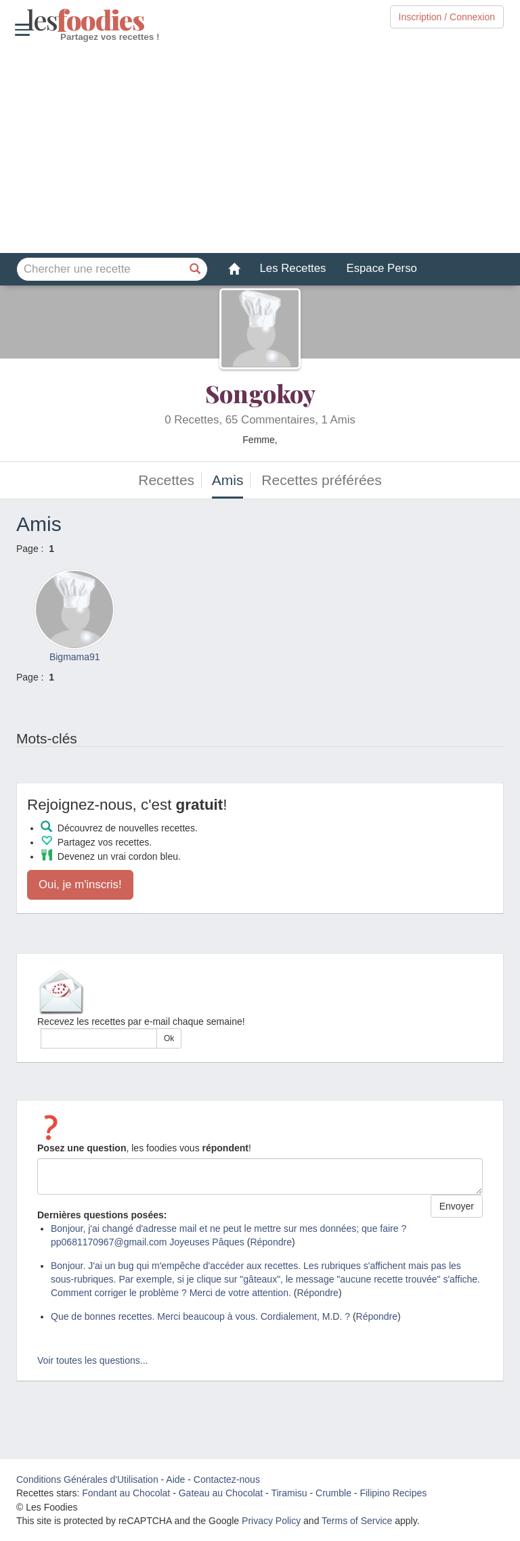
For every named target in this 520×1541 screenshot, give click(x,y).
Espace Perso (381, 268)
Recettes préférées (321, 480)
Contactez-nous (227, 1479)
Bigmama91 (74, 656)
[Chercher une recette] (195, 269)
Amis (228, 480)
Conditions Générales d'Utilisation (87, 1479)
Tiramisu (289, 1493)
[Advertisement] (260, 148)
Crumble (333, 1493)
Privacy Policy (271, 1520)
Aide (175, 1479)
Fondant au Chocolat (126, 1493)
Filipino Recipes (393, 1493)
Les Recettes (293, 268)
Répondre (271, 1242)
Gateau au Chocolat (221, 1493)
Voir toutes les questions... (92, 1360)
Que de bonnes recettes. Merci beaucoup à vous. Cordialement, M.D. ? (200, 1316)
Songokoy (260, 393)
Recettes (166, 480)
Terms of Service (357, 1520)
